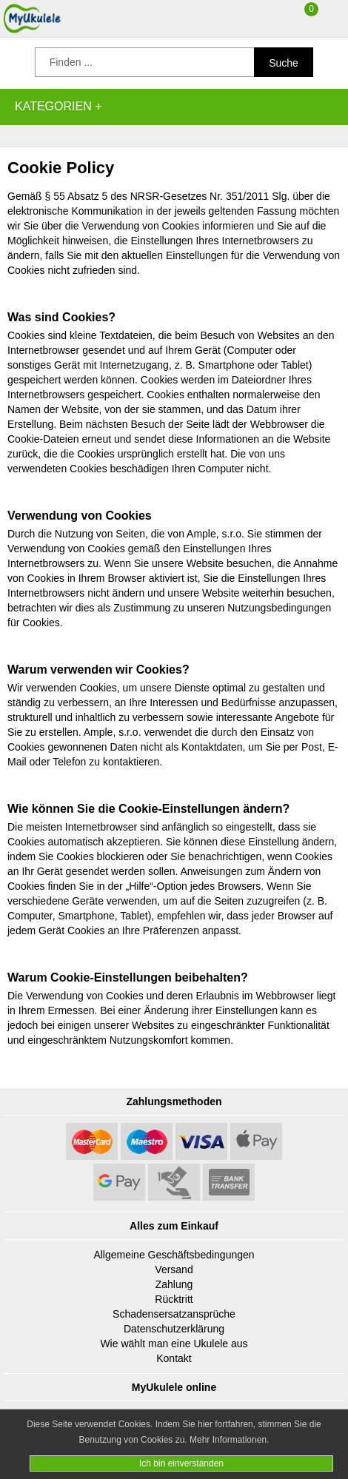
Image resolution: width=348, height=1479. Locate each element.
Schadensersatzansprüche (174, 1314)
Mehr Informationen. (229, 1440)
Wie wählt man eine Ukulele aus (173, 1343)
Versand (174, 1269)
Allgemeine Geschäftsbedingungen (173, 1255)
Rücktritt (174, 1299)
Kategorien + (58, 106)
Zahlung (174, 1284)
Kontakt (173, 1358)
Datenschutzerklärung (174, 1329)
